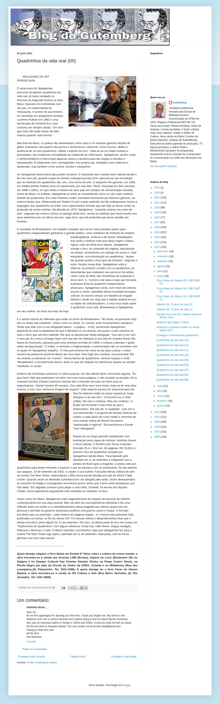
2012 (157, 247)
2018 (157, 217)
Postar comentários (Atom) (42, 662)
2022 (157, 197)
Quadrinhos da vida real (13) (173, 340)
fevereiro (162, 400)
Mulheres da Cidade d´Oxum (173, 322)
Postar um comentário (34, 649)
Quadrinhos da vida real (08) (173, 364)
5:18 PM (31, 641)
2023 (157, 192)
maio (160, 386)
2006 (157, 436)
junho (160, 276)
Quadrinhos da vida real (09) (173, 360)
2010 (157, 416)
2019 (157, 212)
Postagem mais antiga (123, 656)
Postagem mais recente (31, 656)
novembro (163, 256)
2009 (157, 421)
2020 (157, 207)
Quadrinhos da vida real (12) (173, 345)
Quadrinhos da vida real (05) (173, 379)
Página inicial (77, 656)
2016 (157, 227)
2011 (157, 412)
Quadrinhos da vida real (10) (173, 354)
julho (160, 271)
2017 (157, 222)
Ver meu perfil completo (163, 166)
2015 (157, 232)
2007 (157, 431)
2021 (157, 202)
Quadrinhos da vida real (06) (173, 374)
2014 (157, 237)
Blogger (126, 685)
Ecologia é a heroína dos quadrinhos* (178, 335)
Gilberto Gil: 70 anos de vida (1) (174, 309)
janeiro (161, 405)
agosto (161, 266)
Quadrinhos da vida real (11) (173, 350)
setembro (162, 261)
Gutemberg (180, 102)
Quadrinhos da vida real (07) (173, 369)
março (161, 396)
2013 (157, 242)
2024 (157, 187)
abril (160, 390)
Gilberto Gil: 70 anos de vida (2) (174, 304)
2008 (157, 426)
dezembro (163, 251)
